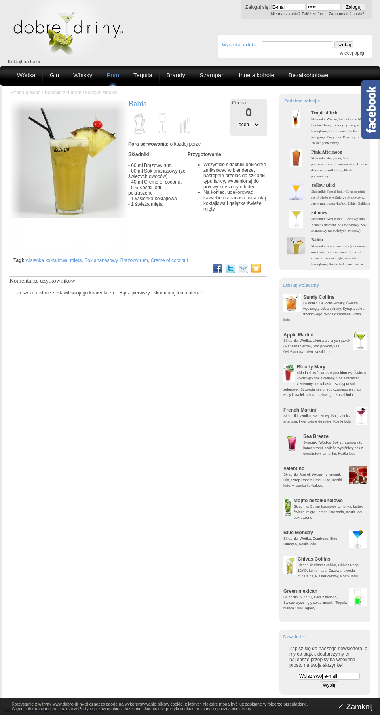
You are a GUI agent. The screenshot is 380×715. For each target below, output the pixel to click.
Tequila (142, 75)
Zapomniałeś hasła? (347, 14)
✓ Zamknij (355, 706)
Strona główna (25, 92)
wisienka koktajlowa (156, 198)
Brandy (176, 75)
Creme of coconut (163, 182)
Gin (54, 75)
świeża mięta (148, 204)
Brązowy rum (158, 165)
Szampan (212, 75)
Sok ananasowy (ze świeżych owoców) (157, 173)
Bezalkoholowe (309, 75)
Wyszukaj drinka (239, 44)
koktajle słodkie (101, 92)
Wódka (26, 75)
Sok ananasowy (101, 260)
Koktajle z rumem (63, 92)
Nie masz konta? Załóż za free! (298, 14)
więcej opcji (352, 53)
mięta (76, 260)
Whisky (82, 75)
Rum (112, 75)
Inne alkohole (256, 75)
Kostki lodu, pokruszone (146, 190)
